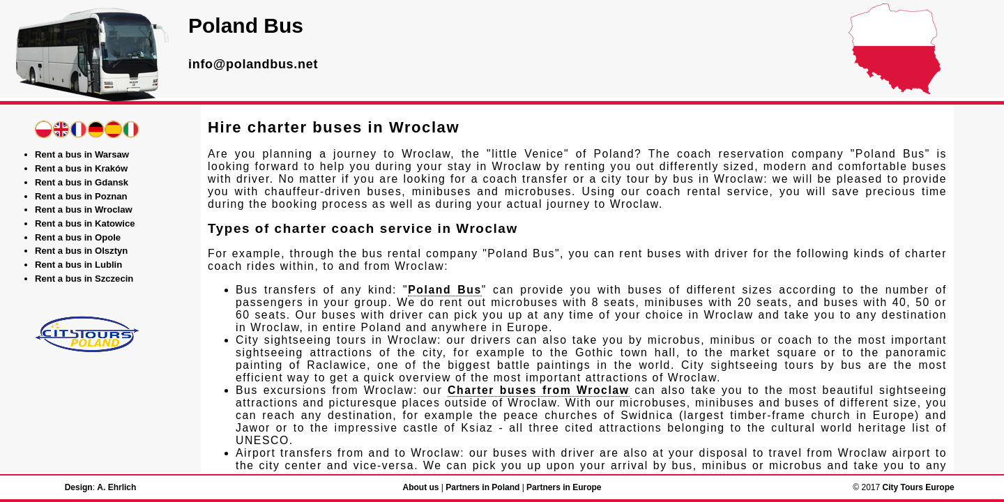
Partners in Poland (482, 487)
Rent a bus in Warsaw (82, 154)
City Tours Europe (918, 487)
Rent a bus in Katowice (85, 223)
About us (420, 487)
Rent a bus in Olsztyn (81, 250)
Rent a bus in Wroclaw (83, 209)
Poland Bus (444, 290)
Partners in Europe (563, 487)
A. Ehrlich (116, 487)
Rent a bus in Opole (78, 237)
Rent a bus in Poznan (81, 196)
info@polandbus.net (253, 64)
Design (79, 487)
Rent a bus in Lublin (78, 264)
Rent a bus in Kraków (81, 168)
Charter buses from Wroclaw (538, 390)
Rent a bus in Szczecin (84, 278)
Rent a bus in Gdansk (81, 182)
